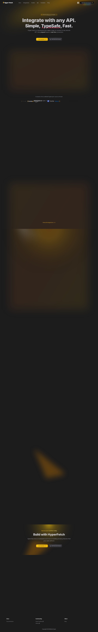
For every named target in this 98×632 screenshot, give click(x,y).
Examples (43, 2)
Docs (20, 2)
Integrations (26, 2)
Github (78, 3)
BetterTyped (48, 96)
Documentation (10, 621)
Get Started (42, 39)
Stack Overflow (40, 621)
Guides (33, 2)
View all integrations (49, 222)
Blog (48, 2)
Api (38, 2)
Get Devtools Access (87, 3)
